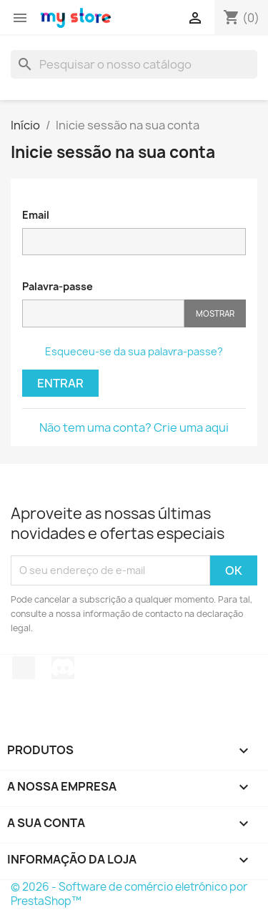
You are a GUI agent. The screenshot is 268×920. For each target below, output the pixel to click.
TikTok (23, 667)
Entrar (60, 383)
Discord (62, 667)
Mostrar (215, 313)
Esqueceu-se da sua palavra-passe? (134, 351)
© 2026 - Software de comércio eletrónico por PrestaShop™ (129, 894)
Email (35, 215)
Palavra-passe (57, 286)
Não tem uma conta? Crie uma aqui (134, 427)
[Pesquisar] (134, 64)
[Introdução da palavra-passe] (103, 313)
